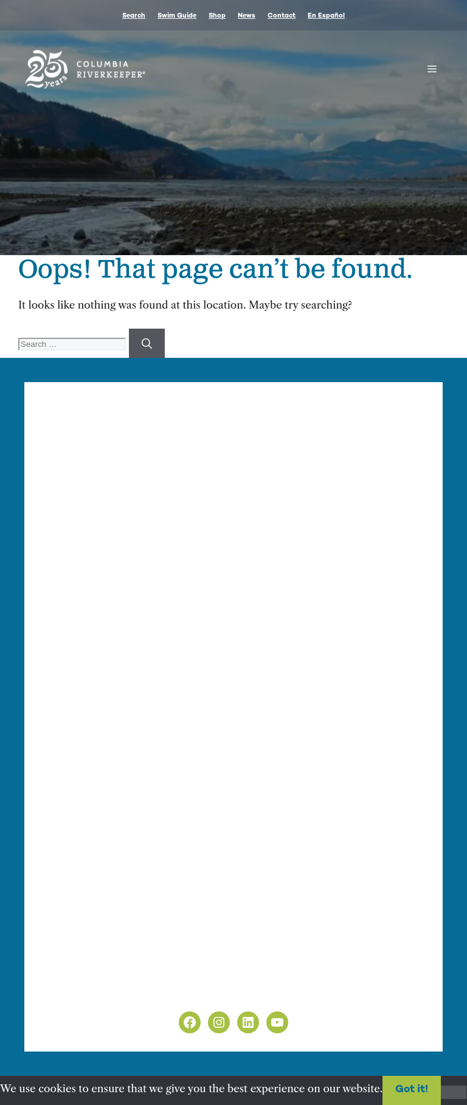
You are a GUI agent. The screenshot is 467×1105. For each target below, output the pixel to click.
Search (133, 16)
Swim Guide (176, 16)
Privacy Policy (77, 976)
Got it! (411, 1089)
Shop (217, 16)
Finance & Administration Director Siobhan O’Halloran (250, 513)
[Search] (147, 343)
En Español (326, 16)
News (246, 16)
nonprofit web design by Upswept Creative (292, 765)
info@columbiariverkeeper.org (128, 527)
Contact (282, 16)
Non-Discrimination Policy (109, 991)
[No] (453, 1092)
